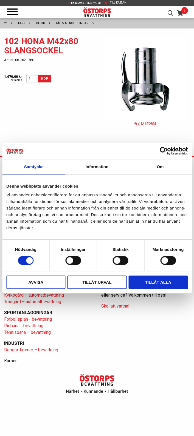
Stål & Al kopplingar (71, 23)
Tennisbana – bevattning (27, 332)
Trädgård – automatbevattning (32, 301)
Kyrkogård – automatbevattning (34, 295)
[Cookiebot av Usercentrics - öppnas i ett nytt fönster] (164, 151)
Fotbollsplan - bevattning (28, 319)
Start (20, 23)
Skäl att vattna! (115, 306)
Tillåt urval (96, 282)
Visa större (145, 123)
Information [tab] (97, 166)
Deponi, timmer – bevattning (31, 349)
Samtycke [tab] (34, 166)
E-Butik (39, 23)
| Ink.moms (84, 2)
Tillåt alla (158, 282)
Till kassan (118, 2)
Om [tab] (160, 166)
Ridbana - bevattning (23, 325)
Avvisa (35, 282)
